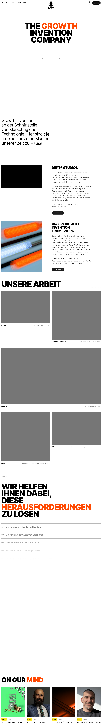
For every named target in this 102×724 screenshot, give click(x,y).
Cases (12, 2)
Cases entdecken (51, 57)
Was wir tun (5, 2)
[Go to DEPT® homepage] (51, 5)
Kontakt (96, 3)
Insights (19, 2)
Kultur (24, 2)
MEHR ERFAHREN (58, 214)
